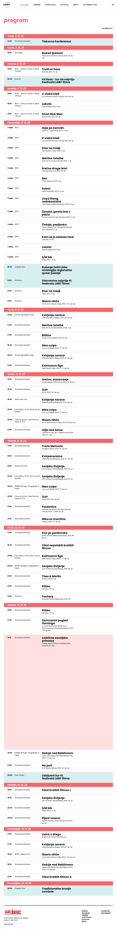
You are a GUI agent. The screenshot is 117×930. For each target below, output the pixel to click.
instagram (106, 913)
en (113, 5)
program (86, 913)
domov (85, 911)
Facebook (105, 911)
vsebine (85, 915)
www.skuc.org (8, 924)
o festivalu (87, 917)
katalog (85, 919)
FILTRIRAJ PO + (107, 28)
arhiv (84, 922)
